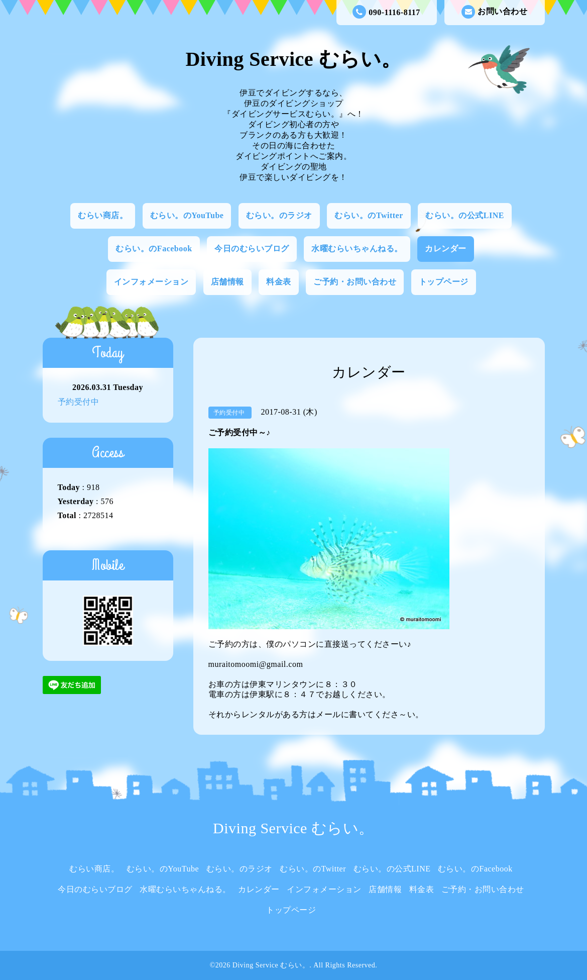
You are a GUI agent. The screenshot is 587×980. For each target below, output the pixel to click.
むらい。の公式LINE (464, 215)
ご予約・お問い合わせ (354, 281)
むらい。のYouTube (187, 215)
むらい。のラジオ (279, 215)
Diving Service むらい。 (293, 59)
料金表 (278, 281)
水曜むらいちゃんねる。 (357, 248)
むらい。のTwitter (368, 215)
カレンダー (445, 248)
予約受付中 (78, 402)
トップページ (443, 281)
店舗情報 (227, 281)
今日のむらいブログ (251, 248)
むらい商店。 (103, 215)
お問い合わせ (494, 12)
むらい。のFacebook (153, 248)
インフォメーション (151, 281)
